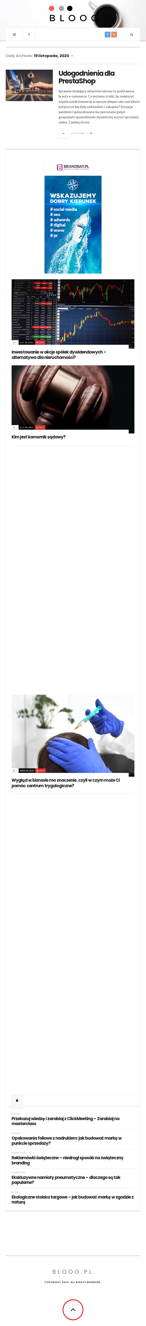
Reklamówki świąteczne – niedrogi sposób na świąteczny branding (67, 1160)
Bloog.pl (73, 1272)
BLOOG (40, 342)
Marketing (19, 1153)
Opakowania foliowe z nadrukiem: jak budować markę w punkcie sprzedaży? (67, 1141)
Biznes (16, 1114)
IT (91, 133)
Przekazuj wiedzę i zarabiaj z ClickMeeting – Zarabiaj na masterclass (65, 1121)
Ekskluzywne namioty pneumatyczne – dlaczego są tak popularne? (66, 1180)
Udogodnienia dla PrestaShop (86, 77)
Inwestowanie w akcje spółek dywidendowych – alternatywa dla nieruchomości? (59, 355)
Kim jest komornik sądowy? (39, 437)
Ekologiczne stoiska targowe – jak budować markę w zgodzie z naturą (73, 1200)
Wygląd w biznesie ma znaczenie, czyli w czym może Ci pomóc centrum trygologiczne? (66, 783)
